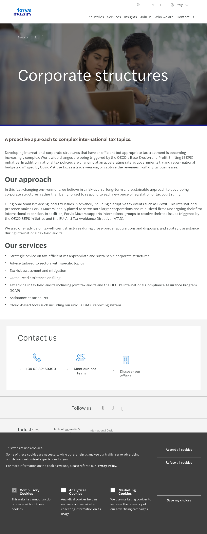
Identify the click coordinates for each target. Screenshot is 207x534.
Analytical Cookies (77, 491)
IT (159, 4)
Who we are (164, 16)
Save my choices (179, 500)
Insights (130, 16)
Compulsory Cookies (29, 491)
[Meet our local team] (81, 372)
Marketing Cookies (127, 491)
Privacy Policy (106, 465)
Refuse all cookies (179, 462)
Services (114, 16)
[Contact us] (37, 366)
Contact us (185, 16)
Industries (96, 16)
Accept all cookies (179, 449)
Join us (145, 16)
